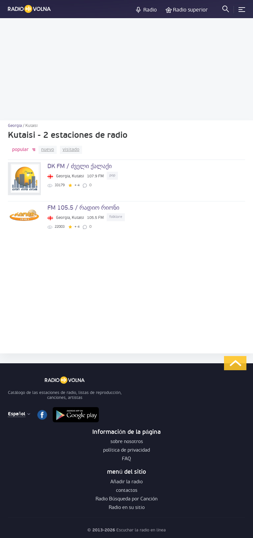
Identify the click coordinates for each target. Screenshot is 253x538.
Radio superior (190, 10)
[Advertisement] (126, 69)
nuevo (47, 149)
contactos (126, 490)
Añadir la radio (126, 482)
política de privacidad (126, 450)
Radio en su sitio (127, 507)
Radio (150, 10)
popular (20, 149)
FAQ (126, 459)
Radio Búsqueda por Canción (127, 499)
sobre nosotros (126, 441)
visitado (71, 149)
